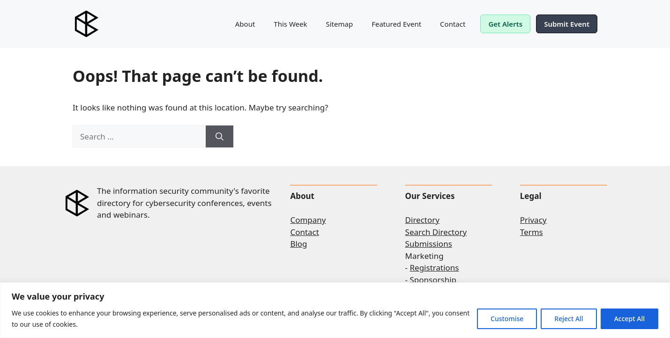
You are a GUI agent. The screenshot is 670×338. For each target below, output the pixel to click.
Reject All (568, 318)
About (245, 24)
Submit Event (566, 24)
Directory (422, 219)
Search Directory (436, 232)
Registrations (434, 267)
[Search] (219, 136)
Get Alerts (505, 24)
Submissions (428, 243)
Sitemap (339, 24)
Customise (507, 318)
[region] (335, 310)
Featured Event (396, 24)
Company (308, 219)
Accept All (629, 318)
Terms (531, 232)
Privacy (533, 219)
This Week (290, 24)
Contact (452, 24)
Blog (298, 243)
